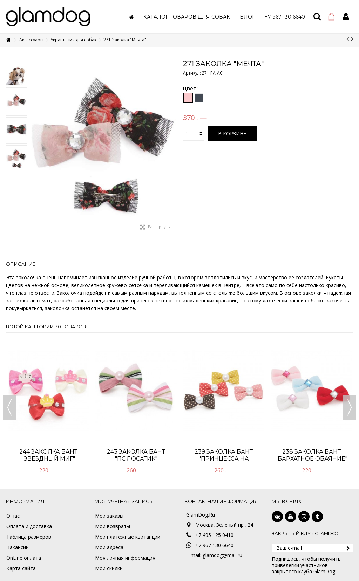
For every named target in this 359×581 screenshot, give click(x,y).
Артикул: (192, 73)
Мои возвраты (112, 526)
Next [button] (349, 407)
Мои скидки (109, 568)
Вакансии (17, 547)
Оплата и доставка (29, 526)
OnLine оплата (23, 558)
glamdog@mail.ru (222, 555)
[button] (186, 16)
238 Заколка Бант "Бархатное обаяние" (311, 455)
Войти (346, 16)
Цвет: (191, 88)
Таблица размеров (28, 537)
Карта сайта (21, 568)
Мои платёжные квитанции (127, 537)
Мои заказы (109, 516)
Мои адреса (109, 547)
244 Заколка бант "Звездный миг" (48, 455)
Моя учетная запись (124, 501)
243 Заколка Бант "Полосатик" (136, 455)
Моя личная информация (125, 558)
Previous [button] (9, 407)
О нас (13, 516)
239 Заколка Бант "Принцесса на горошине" (224, 458)
